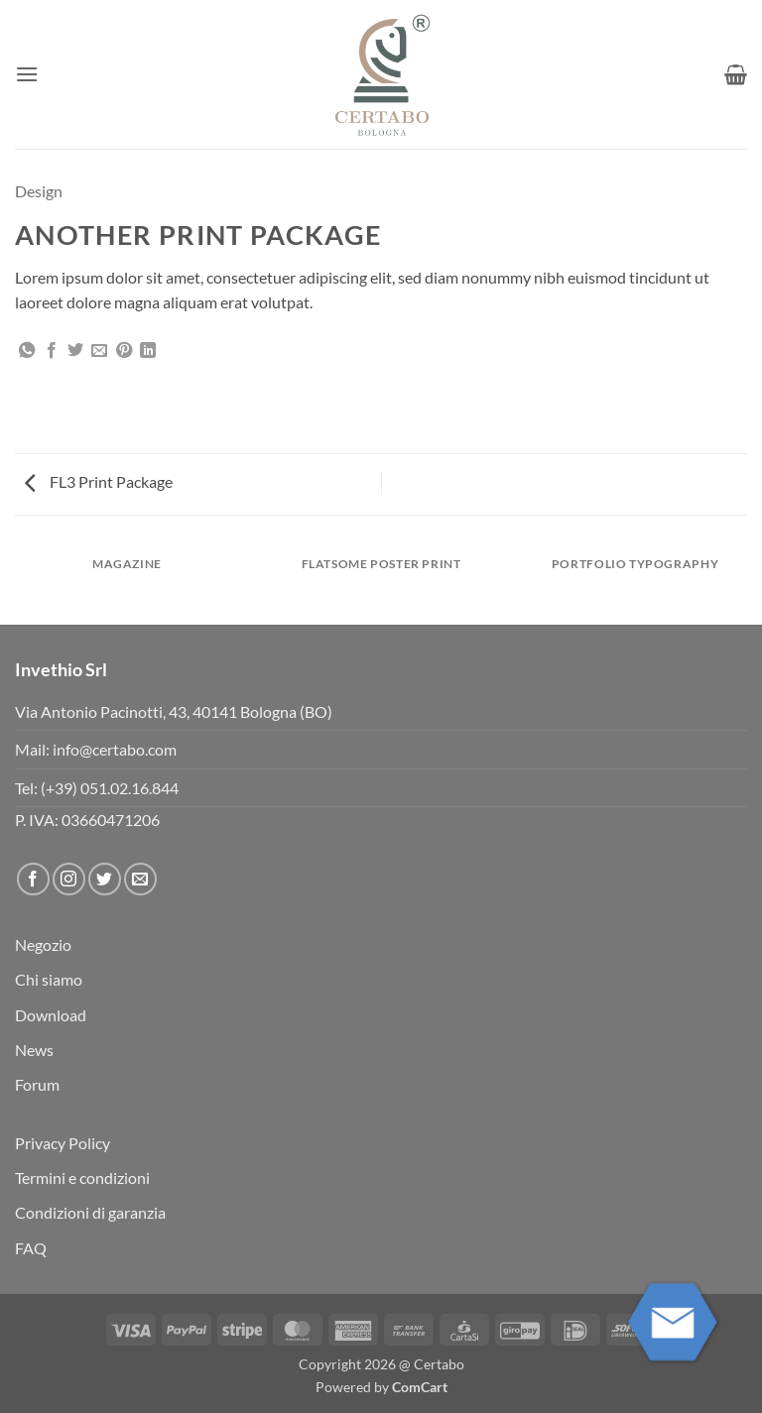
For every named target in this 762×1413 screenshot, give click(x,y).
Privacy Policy (62, 1142)
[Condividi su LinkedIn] (148, 351)
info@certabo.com (115, 749)
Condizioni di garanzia (90, 1212)
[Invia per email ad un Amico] (99, 351)
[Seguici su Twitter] (104, 879)
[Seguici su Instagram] (69, 879)
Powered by (381, 1386)
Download (50, 1014)
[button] (27, 74)
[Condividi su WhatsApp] (27, 351)
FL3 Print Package (99, 481)
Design (39, 190)
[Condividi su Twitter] (75, 351)
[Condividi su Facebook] (52, 351)
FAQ (31, 1247)
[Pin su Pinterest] (124, 351)
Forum (37, 1084)
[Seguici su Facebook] (33, 879)
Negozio (43, 944)
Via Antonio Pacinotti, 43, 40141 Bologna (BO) (173, 711)
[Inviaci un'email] (140, 879)
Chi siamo (48, 979)
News (34, 1049)
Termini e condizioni (82, 1177)
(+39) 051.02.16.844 (110, 787)
